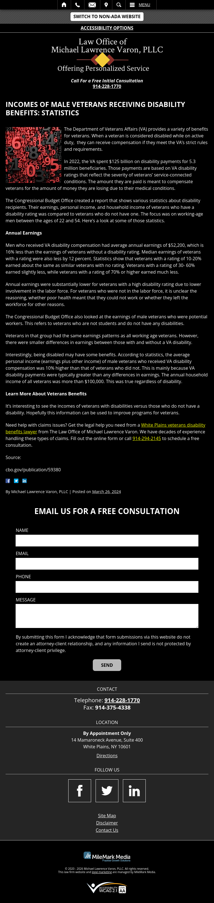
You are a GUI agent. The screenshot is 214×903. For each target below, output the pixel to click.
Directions (107, 756)
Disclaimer (107, 823)
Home (64, 4)
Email (92, 4)
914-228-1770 (107, 86)
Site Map (107, 816)
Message (25, 600)
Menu (144, 5)
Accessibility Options (107, 28)
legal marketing (102, 872)
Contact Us (107, 830)
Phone (23, 577)
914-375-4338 (113, 707)
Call (77, 4)
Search (118, 4)
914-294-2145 (147, 438)
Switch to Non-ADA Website (106, 16)
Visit (106, 4)
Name (22, 530)
